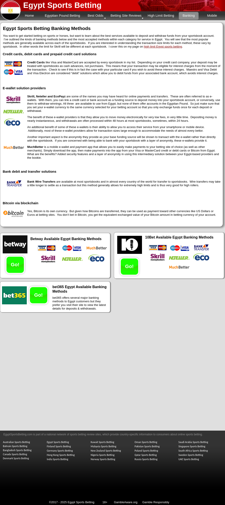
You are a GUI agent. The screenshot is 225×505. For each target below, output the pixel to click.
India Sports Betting (57, 459)
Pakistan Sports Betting (147, 446)
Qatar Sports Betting (146, 455)
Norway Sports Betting (103, 459)
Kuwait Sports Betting (102, 442)
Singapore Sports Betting (191, 446)
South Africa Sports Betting (193, 450)
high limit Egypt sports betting (163, 46)
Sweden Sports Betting (190, 455)
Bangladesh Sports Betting (17, 450)
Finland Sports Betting (59, 446)
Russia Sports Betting (146, 459)
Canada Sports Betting (15, 454)
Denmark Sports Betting (16, 458)
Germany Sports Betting (60, 450)
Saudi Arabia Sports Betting (193, 442)
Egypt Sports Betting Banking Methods (47, 28)
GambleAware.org (125, 502)
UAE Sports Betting (188, 459)
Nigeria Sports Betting (103, 455)
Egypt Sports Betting (62, 5)
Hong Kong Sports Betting (61, 455)
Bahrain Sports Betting (15, 446)
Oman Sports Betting (146, 442)
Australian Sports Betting (16, 442)
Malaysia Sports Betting (103, 446)
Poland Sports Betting (146, 450)
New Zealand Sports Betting (106, 450)
